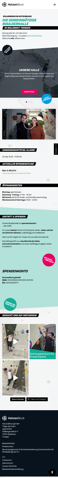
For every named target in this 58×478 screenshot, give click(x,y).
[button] (2, 74)
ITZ (3, 459)
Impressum (7, 462)
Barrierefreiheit (8, 445)
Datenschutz (7, 465)
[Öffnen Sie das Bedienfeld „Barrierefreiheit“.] (52, 472)
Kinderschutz (7, 448)
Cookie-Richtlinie (9, 468)
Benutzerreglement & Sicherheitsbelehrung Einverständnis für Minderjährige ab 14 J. (28, 452)
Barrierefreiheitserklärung (12, 471)
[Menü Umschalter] (55, 4)
